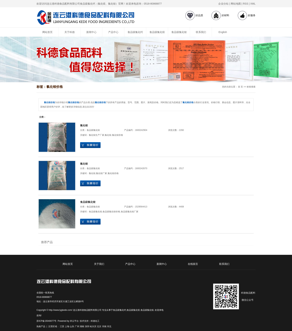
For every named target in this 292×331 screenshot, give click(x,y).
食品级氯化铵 (179, 32)
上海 (67, 326)
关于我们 (99, 263)
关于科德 (69, 32)
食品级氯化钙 (135, 32)
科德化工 (95, 321)
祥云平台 (74, 321)
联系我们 (201, 32)
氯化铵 (84, 125)
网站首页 (47, 32)
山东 (72, 326)
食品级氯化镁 (157, 32)
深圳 (87, 326)
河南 (104, 326)
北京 (99, 326)
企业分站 (223, 3)
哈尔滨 (93, 326)
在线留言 (193, 263)
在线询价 (90, 145)
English (223, 32)
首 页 (240, 86)
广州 (77, 326)
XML (253, 3)
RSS (245, 3)
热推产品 (40, 326)
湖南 (82, 326)
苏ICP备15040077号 (46, 321)
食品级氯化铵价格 (111, 211)
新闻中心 (91, 32)
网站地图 (236, 3)
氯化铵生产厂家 (96, 135)
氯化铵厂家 (101, 173)
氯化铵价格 (117, 135)
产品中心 (113, 32)
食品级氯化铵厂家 (129, 211)
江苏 (62, 326)
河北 (109, 326)
